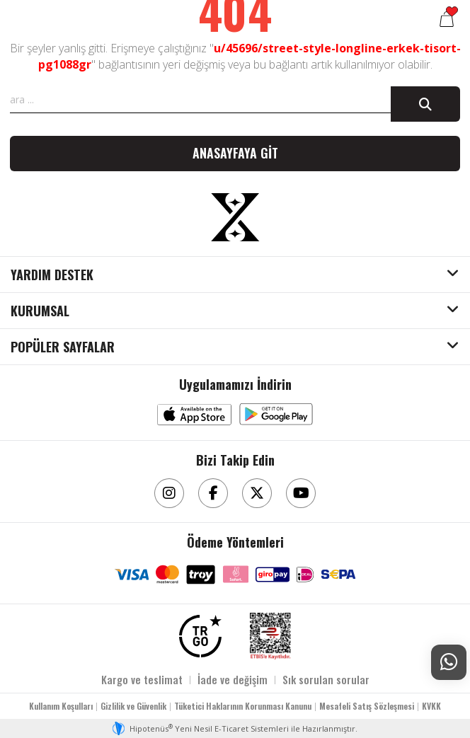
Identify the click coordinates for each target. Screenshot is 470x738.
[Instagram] (169, 493)
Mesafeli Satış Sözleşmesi (366, 706)
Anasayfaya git (235, 153)
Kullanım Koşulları (61, 706)
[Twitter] (257, 493)
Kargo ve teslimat (142, 679)
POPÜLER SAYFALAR (63, 347)
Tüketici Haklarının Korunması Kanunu (242, 706)
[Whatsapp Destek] (448, 662)
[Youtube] (301, 493)
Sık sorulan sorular (325, 679)
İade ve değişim (232, 679)
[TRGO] (200, 636)
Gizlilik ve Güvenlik (133, 706)
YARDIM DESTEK (52, 275)
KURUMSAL (40, 311)
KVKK (431, 706)
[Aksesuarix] (235, 217)
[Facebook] (213, 493)
